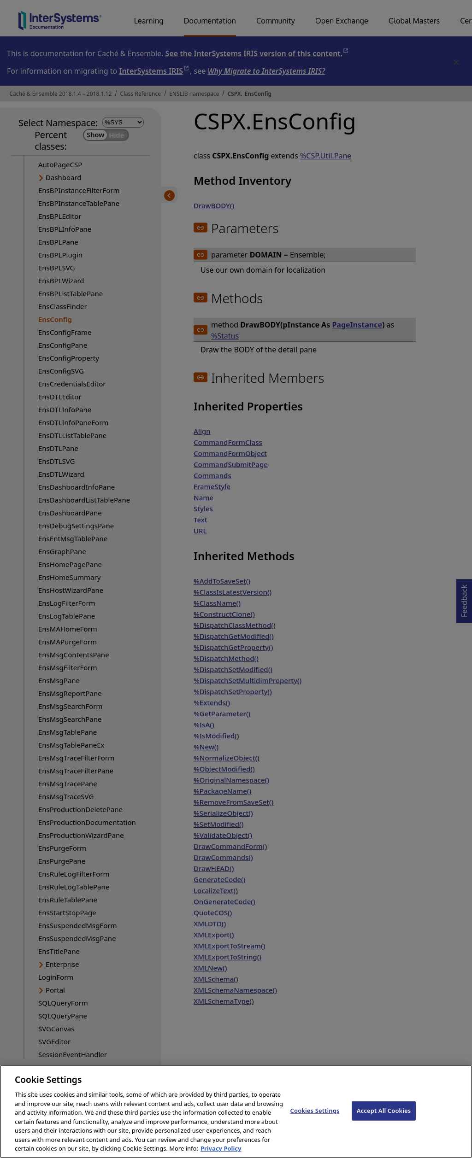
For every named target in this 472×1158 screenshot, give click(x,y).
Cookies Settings (315, 1120)
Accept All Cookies (384, 1120)
